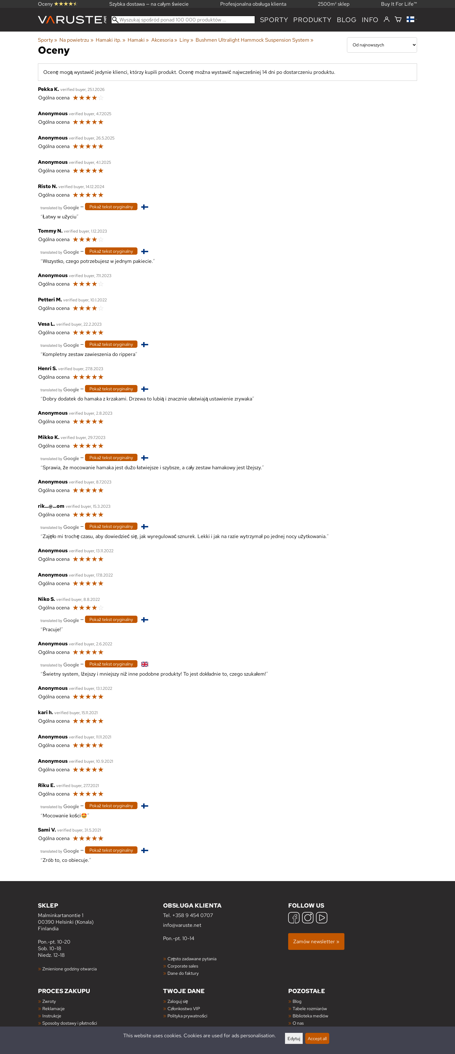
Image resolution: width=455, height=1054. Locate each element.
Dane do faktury (183, 973)
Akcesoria (164, 40)
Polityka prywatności (187, 1016)
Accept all (317, 1038)
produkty (312, 19)
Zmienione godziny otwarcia (69, 969)
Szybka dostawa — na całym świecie (149, 4)
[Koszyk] (398, 20)
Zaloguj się (177, 1001)
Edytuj (294, 1038)
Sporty (274, 19)
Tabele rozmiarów (310, 1008)
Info (370, 19)
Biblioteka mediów (310, 1016)
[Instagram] (307, 918)
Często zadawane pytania (191, 959)
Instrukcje (51, 1016)
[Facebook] (294, 918)
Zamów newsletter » (316, 941)
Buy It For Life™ (399, 4)
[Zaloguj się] (387, 19)
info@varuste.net (182, 925)
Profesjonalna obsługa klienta (253, 4)
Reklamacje (53, 1008)
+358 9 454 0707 (192, 915)
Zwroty (49, 1001)
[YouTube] (321, 918)
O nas (298, 1023)
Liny (186, 40)
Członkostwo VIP (183, 1008)
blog (347, 19)
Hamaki (138, 40)
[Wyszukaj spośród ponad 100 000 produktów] (183, 20)
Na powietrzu (76, 40)
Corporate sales (182, 966)
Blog (297, 1001)
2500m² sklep (333, 4)
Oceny (58, 4)
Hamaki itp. (110, 40)
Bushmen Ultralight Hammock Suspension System (254, 40)
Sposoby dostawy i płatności (69, 1023)
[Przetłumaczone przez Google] (59, 207)
